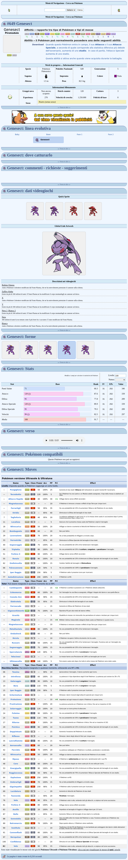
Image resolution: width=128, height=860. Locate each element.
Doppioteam (16, 732)
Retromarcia (16, 823)
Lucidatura (16, 791)
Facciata (16, 750)
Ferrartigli (16, 508)
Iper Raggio (15, 572)
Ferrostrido (15, 540)
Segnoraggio (16, 545)
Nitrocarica (15, 527)
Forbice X (15, 554)
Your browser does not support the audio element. (64, 440)
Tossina (15, 672)
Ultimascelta (16, 661)
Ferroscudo (15, 606)
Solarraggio (15, 709)
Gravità (15, 615)
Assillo (16, 810)
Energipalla (15, 768)
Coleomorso (15, 592)
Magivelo (15, 620)
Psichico (16, 727)
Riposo (15, 759)
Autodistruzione (15, 577)
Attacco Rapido (15, 499)
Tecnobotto (15, 494)
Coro (16, 764)
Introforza (16, 677)
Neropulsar (15, 837)
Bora (16, 686)
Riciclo (16, 638)
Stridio (16, 513)
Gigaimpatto (16, 787)
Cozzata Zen (16, 597)
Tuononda (15, 796)
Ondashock (15, 634)
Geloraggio (15, 681)
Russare (16, 643)
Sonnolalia (16, 819)
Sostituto (15, 828)
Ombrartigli (15, 782)
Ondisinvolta (16, 563)
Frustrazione (16, 704)
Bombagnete (16, 531)
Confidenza (15, 842)
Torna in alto (64, 107)
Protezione (16, 699)
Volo (16, 800)
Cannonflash (16, 833)
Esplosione (16, 778)
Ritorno (15, 722)
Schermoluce (16, 695)
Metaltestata (16, 629)
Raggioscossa (15, 773)
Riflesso (16, 736)
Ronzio (16, 559)
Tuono (16, 718)
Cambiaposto (15, 588)
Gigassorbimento (16, 611)
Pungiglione (15, 490)
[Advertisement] (64, 117)
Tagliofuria (16, 517)
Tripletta (16, 549)
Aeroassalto (15, 745)
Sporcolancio (16, 652)
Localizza (15, 522)
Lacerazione (16, 536)
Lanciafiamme (15, 741)
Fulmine (16, 713)
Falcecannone (15, 568)
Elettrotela (16, 602)
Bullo (15, 814)
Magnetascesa (16, 504)
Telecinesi (15, 657)
